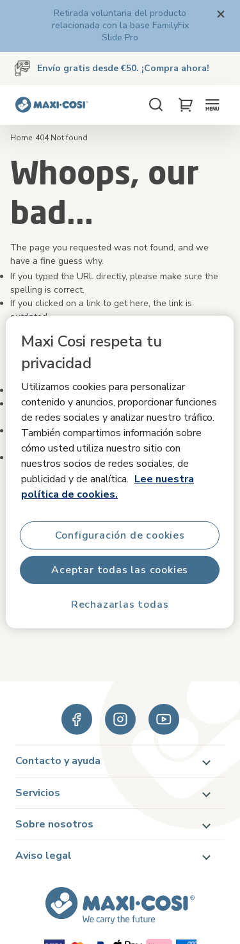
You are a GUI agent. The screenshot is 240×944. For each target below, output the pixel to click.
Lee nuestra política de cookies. (107, 486)
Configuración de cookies (120, 535)
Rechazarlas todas (120, 605)
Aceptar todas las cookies (120, 570)
